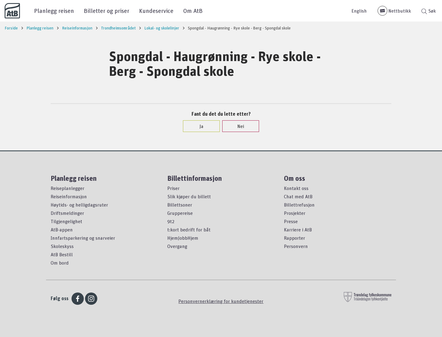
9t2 (170, 221)
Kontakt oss (296, 188)
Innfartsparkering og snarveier (83, 238)
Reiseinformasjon (69, 196)
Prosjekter (294, 213)
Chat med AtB (298, 196)
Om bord (60, 263)
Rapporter (294, 238)
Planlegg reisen (54, 10)
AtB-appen (62, 230)
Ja (198, 126)
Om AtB (193, 10)
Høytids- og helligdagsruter (79, 205)
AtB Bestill (62, 254)
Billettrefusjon (299, 205)
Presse (291, 221)
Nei (237, 126)
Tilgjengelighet (66, 221)
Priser (173, 188)
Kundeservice (156, 10)
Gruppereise (180, 213)
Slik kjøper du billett (189, 196)
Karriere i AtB (298, 230)
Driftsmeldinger (67, 213)
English (359, 11)
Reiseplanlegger (67, 188)
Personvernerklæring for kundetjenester (220, 301)
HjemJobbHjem (182, 238)
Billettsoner (179, 205)
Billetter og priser (106, 10)
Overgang (177, 246)
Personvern (296, 246)
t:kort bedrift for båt (189, 230)
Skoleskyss (62, 246)
